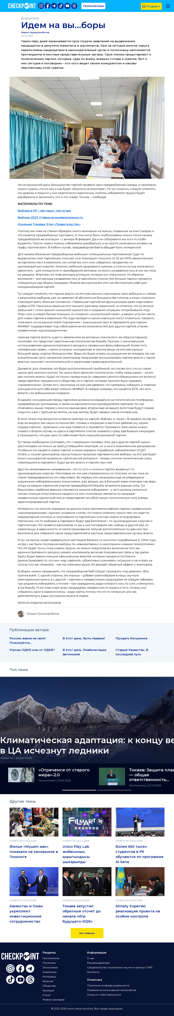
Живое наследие (53, 999)
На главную (87, 933)
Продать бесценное (131, 638)
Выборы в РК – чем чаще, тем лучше (44, 210)
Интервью (49, 976)
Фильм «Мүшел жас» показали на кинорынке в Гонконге (34, 852)
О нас (90, 958)
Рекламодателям (98, 962)
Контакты (93, 972)
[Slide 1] (79, 790)
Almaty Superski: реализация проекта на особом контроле (138, 911)
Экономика (50, 967)
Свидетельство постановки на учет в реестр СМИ (119, 967)
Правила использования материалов (111, 990)
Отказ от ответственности (104, 994)
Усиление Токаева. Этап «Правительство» (49, 224)
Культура (48, 990)
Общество (49, 985)
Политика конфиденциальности (108, 985)
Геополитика (93, 6)
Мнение (47, 981)
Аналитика (30, 18)
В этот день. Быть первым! (84, 638)
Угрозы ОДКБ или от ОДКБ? (32, 650)
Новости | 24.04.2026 (16, 758)
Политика (48, 962)
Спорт (46, 995)
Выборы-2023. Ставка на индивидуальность (50, 217)
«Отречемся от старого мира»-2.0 (64, 772)
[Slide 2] (114, 790)
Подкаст (151, 6)
